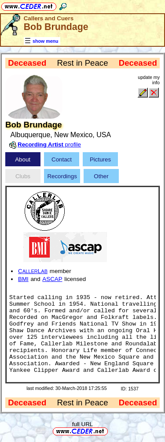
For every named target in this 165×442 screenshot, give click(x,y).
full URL (82, 424)
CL (33, 271)
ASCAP (52, 279)
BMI (23, 279)
